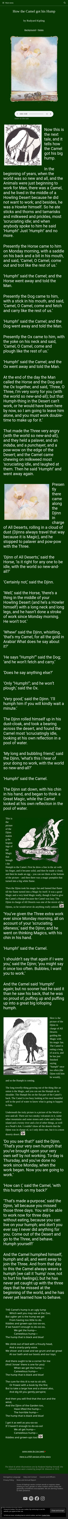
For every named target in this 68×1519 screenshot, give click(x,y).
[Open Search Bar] (65, 3)
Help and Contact (30, 1477)
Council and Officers (47, 1477)
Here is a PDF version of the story (35, 1456)
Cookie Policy (46, 1515)
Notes (41, 30)
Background (30, 30)
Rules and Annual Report (26, 1480)
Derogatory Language (11, 1477)
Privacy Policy (8, 1480)
